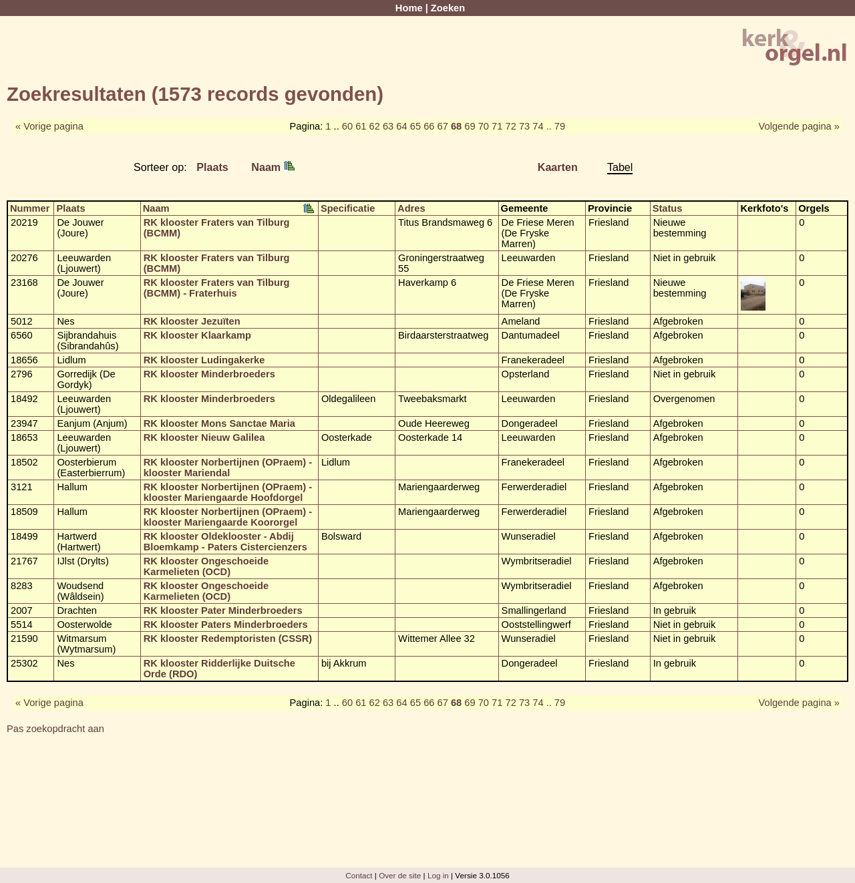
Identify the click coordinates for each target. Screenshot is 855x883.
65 (415, 126)
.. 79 (556, 126)
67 (443, 126)
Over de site (400, 875)
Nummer (29, 208)
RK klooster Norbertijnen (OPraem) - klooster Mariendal (228, 467)
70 (483, 126)
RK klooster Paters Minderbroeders (226, 624)
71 (497, 126)
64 (401, 126)
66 (428, 126)
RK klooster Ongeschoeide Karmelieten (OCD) (206, 566)
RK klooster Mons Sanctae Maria (219, 423)
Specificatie (348, 208)
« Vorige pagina (49, 126)
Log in (438, 875)
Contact (358, 875)
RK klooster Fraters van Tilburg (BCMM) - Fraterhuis (217, 288)
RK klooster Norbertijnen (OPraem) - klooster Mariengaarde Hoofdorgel (228, 492)
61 (360, 126)
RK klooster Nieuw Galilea (204, 437)
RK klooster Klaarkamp (197, 335)
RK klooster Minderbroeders (209, 374)
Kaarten (558, 167)
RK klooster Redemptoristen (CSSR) (228, 638)
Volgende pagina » (799, 126)
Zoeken (448, 8)
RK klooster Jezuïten (192, 321)
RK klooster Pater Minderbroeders (223, 610)
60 (347, 126)
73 (524, 126)
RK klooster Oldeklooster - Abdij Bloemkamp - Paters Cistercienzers (225, 541)
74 (537, 126)
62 (374, 126)
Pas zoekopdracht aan (55, 728)
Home (409, 8)
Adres (411, 208)
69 (469, 126)
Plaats (212, 167)
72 (510, 126)
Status (668, 208)
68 (456, 126)
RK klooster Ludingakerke (204, 360)
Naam (272, 167)
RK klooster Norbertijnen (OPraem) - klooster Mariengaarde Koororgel (228, 517)
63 (388, 126)
